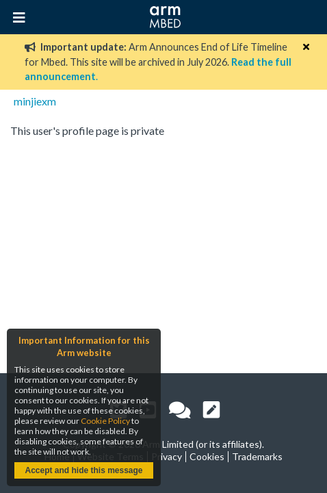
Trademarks (257, 456)
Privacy (166, 456)
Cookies (206, 456)
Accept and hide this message (83, 470)
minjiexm (35, 101)
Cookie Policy (105, 421)
